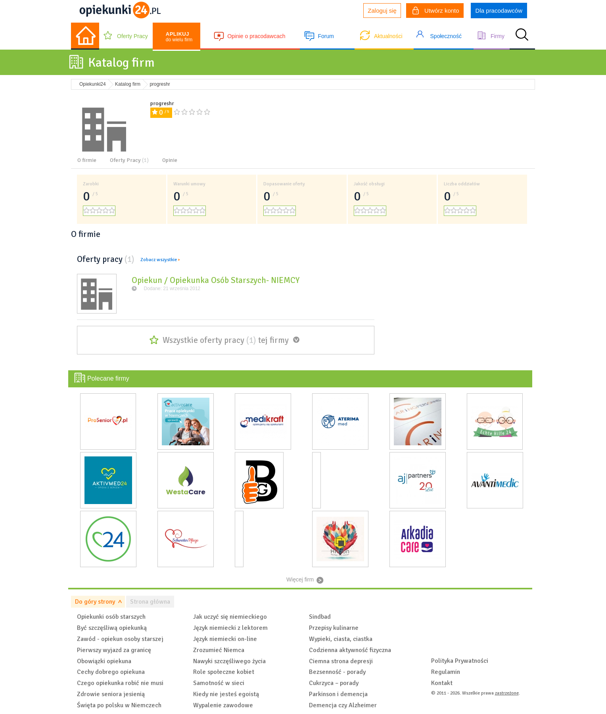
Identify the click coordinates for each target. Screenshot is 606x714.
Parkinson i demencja (338, 694)
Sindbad (320, 617)
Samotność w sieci (218, 683)
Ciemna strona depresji (341, 661)
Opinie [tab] (169, 160)
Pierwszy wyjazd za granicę (114, 650)
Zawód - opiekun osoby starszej (120, 639)
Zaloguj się (382, 10)
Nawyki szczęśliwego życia (229, 661)
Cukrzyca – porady (334, 683)
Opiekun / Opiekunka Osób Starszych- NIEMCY (215, 280)
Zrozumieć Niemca (218, 650)
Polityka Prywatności (459, 661)
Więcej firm (300, 579)
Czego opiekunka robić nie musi (120, 683)
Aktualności (388, 36)
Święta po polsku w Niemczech (119, 705)
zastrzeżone (507, 693)
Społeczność (446, 36)
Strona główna (150, 602)
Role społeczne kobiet (223, 672)
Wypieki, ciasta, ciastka (340, 639)
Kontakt (442, 683)
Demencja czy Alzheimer (343, 705)
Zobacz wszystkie (158, 260)
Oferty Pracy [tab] (129, 160)
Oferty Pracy (132, 36)
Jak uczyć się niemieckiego (230, 617)
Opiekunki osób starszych (111, 617)
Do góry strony (95, 602)
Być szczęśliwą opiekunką (112, 628)
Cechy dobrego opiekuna (111, 672)
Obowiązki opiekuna (104, 661)
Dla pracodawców (499, 10)
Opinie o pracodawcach (256, 36)
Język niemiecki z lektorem (230, 628)
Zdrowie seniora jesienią (111, 694)
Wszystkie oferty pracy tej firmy (226, 340)
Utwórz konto (435, 11)
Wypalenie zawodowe (223, 705)
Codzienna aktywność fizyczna (350, 650)
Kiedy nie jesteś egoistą (226, 694)
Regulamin (445, 672)
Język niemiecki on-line (225, 639)
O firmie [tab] (86, 160)
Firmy (497, 36)
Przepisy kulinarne (334, 628)
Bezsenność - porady (337, 672)
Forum (326, 36)
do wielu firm (179, 36)
